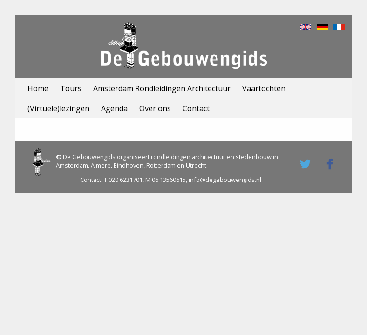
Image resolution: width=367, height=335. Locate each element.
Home (37, 88)
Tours (71, 88)
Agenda (114, 108)
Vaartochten (263, 88)
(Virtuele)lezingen (58, 108)
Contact (196, 108)
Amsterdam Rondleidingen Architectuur (162, 88)
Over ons (155, 108)
